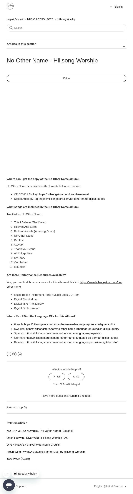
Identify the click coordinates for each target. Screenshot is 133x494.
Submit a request (80, 395)
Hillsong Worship (66, 19)
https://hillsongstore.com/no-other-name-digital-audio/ (72, 198)
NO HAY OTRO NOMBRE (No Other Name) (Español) (40, 430)
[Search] (66, 28)
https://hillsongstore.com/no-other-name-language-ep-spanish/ (64, 333)
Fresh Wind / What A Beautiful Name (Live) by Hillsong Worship (46, 451)
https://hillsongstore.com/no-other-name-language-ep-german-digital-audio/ (72, 337)
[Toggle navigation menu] (111, 7)
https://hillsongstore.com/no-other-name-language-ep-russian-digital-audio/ (71, 342)
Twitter (14, 354)
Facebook (9, 354)
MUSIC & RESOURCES (40, 19)
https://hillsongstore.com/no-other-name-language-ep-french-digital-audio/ (69, 324)
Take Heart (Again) (18, 458)
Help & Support (15, 19)
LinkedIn (19, 354)
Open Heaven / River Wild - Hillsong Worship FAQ (37, 437)
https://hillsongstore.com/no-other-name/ (64, 194)
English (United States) (108, 486)
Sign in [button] (119, 6)
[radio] (57, 376)
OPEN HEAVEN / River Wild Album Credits (33, 444)
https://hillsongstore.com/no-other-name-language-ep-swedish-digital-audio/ (72, 328)
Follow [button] (66, 78)
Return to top (17, 407)
